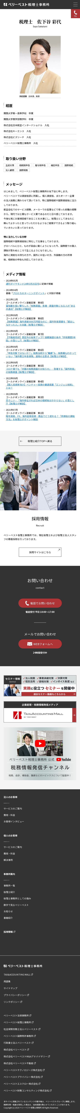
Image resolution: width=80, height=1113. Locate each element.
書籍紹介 (8, 917)
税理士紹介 (9, 892)
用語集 (7, 981)
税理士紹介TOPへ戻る (40, 441)
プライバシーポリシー (15, 995)
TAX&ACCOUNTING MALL (17, 974)
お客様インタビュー (14, 821)
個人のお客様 (10, 835)
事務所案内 (9, 874)
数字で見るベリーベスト (16, 905)
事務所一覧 (9, 885)
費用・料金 (9, 815)
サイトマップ (10, 988)
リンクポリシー (12, 1001)
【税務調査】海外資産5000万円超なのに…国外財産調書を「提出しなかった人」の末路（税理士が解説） (40, 323)
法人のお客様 (10, 797)
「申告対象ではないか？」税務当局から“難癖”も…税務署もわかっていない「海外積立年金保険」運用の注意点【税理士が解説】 (41, 354)
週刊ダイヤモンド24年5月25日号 (22, 283)
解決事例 (8, 859)
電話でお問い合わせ (42, 603)
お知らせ (8, 911)
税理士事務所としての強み (17, 898)
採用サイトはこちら (40, 552)
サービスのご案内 (13, 808)
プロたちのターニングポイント (29, 293)
